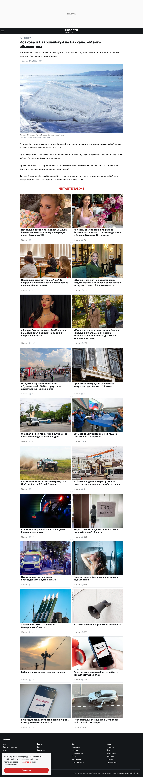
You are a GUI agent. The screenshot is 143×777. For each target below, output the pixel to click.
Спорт (39, 762)
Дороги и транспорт (10, 747)
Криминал (41, 750)
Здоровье (110, 747)
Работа (39, 759)
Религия (110, 759)
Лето (108, 750)
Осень (74, 756)
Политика (110, 756)
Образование (111, 753)
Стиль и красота (78, 762)
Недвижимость (77, 753)
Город (109, 744)
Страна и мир (111, 762)
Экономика (41, 765)
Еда (38, 747)
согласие (27, 762)
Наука (39, 753)
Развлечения (25, 38)
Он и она (40, 756)
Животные (76, 747)
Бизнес (40, 744)
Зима (4, 750)
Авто (4, 744)
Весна (74, 744)
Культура (75, 750)
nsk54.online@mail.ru (132, 773)
